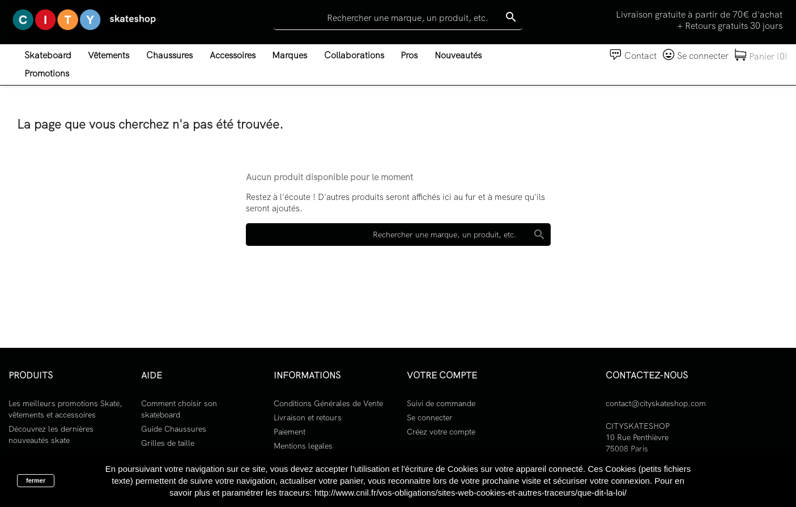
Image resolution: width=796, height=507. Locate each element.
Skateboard (47, 55)
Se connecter (430, 417)
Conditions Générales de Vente (328, 403)
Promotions (46, 73)
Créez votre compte (441, 432)
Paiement (289, 432)
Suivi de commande (441, 403)
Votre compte (442, 375)
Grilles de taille (167, 443)
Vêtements (108, 55)
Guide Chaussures (173, 429)
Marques (289, 55)
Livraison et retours (308, 417)
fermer (35, 480)
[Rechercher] (398, 18)
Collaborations (354, 55)
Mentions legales (303, 446)
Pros (409, 55)
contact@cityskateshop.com (656, 403)
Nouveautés (458, 55)
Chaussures (169, 55)
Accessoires (233, 55)
